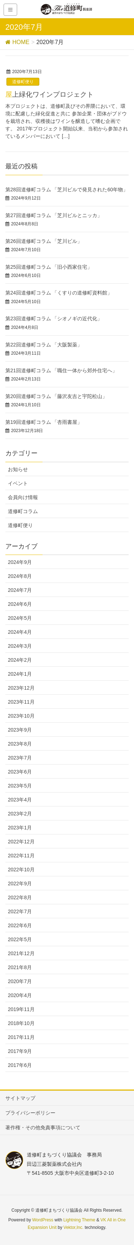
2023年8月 (20, 744)
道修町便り (23, 81)
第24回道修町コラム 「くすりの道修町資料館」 (58, 293)
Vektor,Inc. (74, 1227)
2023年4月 (20, 800)
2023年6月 (20, 772)
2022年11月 (21, 855)
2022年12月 (21, 841)
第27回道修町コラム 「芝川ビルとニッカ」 (53, 215)
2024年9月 (20, 562)
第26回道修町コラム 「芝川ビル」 (43, 241)
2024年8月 (20, 576)
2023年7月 (20, 758)
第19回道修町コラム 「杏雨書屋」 (43, 422)
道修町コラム (23, 511)
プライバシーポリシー (30, 1113)
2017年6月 (20, 1065)
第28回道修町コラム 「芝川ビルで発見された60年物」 (66, 189)
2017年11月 (21, 1037)
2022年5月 (20, 939)
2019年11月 (21, 1009)
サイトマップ (20, 1098)
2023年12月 (21, 688)
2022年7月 (20, 911)
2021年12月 (21, 953)
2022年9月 (20, 883)
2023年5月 (20, 786)
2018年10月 (21, 1023)
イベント (18, 483)
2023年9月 (20, 730)
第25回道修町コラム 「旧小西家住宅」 (48, 267)
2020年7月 (20, 981)
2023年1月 (20, 827)
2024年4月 (20, 632)
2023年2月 (20, 814)
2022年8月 (20, 897)
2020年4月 (20, 995)
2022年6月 (20, 925)
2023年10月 (21, 716)
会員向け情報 (23, 497)
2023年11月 (21, 702)
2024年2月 (20, 660)
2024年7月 (20, 590)
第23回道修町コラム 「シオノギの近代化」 (53, 318)
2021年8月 (20, 967)
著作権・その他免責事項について (42, 1127)
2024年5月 (20, 618)
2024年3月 (20, 646)
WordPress (42, 1219)
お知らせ (18, 469)
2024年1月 (20, 674)
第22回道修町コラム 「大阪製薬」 (43, 345)
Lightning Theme (79, 1219)
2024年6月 (20, 604)
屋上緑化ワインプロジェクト (49, 94)
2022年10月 (21, 869)
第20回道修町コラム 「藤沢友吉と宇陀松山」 (56, 396)
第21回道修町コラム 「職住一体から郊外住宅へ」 (61, 370)
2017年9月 (20, 1051)
